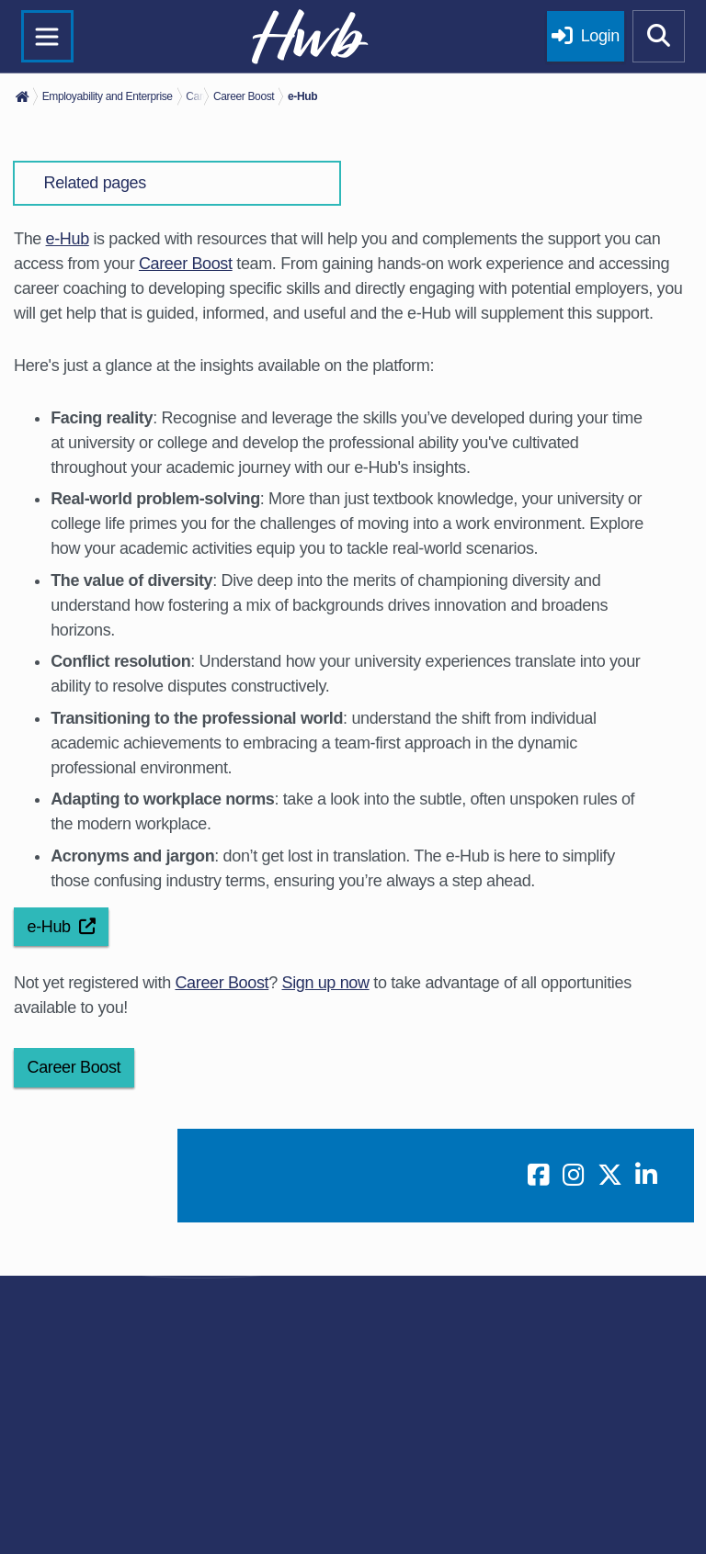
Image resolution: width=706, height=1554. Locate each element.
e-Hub (67, 239)
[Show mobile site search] (659, 36)
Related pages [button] (95, 183)
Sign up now (325, 983)
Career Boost (186, 263)
